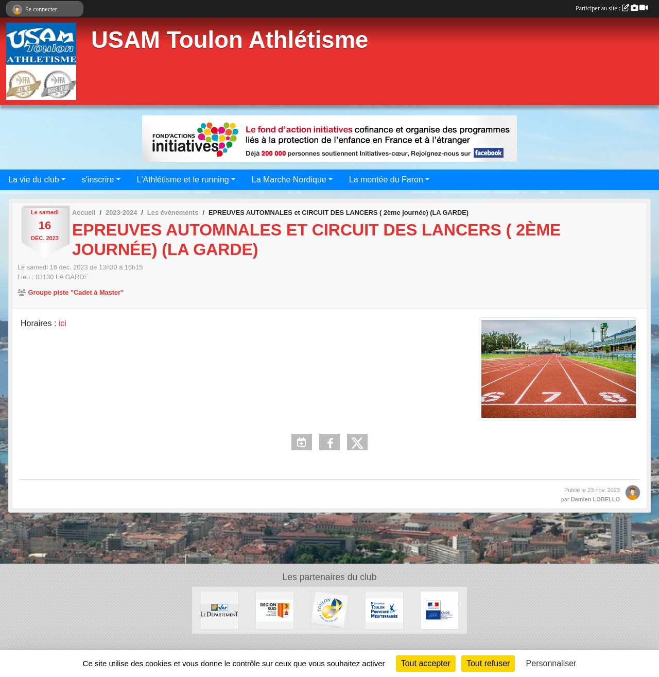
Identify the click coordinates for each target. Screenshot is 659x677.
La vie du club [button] (33, 179)
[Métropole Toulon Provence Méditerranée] (384, 609)
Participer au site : (612, 8)
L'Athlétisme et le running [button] (183, 179)
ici (62, 323)
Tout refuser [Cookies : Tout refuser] (488, 663)
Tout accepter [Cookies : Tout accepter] (425, 663)
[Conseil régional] (274, 609)
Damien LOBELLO (595, 499)
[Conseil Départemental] (219, 609)
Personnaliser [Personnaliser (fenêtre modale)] (551, 663)
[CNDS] (439, 609)
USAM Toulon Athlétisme (229, 40)
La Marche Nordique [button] (289, 179)
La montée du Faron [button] (386, 179)
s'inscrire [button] (98, 179)
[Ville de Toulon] (329, 609)
